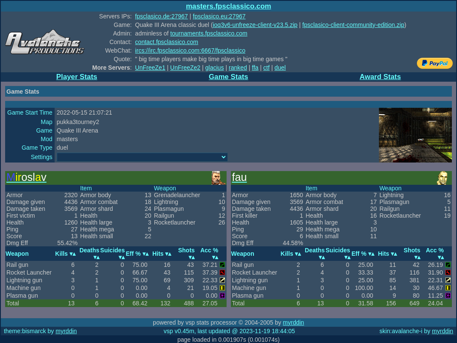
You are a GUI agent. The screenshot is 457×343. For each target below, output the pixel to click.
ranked (238, 67)
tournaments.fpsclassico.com (208, 33)
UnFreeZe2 (185, 67)
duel (279, 67)
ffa (255, 67)
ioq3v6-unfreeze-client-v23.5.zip (255, 24)
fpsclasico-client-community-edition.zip (354, 24)
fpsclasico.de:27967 (161, 16)
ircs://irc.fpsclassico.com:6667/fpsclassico (190, 50)
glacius (214, 67)
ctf (266, 67)
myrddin (293, 322)
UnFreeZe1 (150, 67)
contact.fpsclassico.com (166, 41)
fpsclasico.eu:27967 (219, 16)
